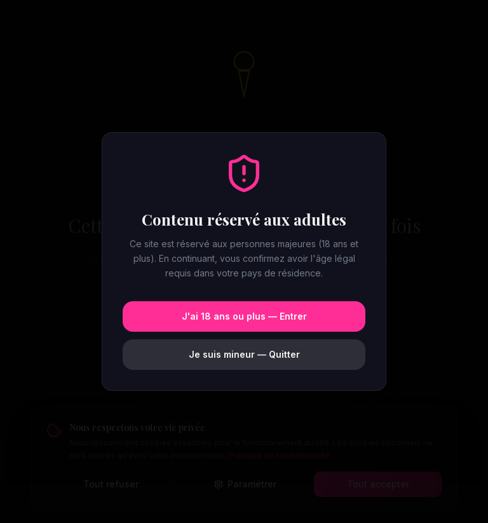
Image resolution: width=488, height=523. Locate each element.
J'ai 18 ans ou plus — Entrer (244, 316)
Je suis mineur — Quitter (244, 354)
